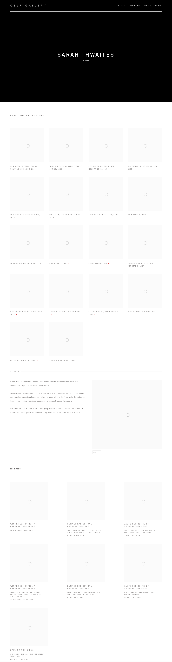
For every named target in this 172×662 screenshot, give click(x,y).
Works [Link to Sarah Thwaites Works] (13, 115)
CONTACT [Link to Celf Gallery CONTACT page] (148, 5)
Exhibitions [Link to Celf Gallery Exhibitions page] (134, 5)
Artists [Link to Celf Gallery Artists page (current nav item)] (122, 5)
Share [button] (97, 452)
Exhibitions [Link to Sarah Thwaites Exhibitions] (38, 115)
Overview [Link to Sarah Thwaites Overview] (24, 115)
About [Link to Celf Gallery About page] (158, 5)
